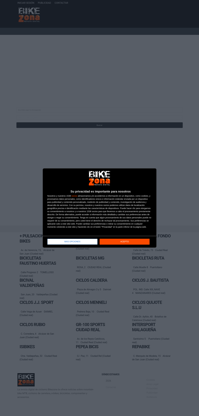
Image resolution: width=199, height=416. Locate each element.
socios (74, 196)
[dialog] (100, 208)
